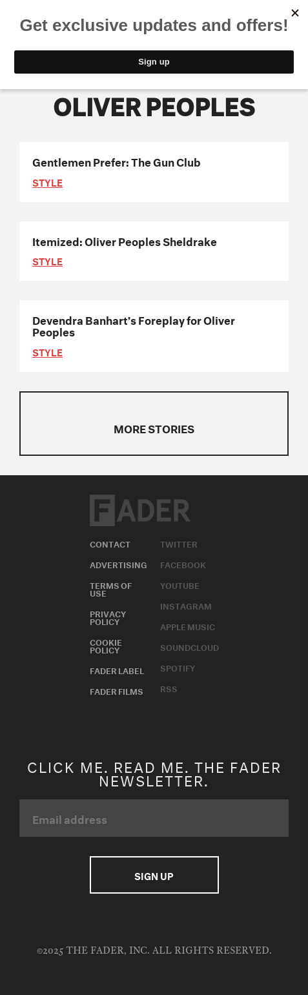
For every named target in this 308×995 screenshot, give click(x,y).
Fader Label (117, 669)
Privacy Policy (108, 616)
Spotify (177, 667)
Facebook (183, 563)
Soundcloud (189, 646)
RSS (169, 687)
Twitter (179, 543)
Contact (110, 543)
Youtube (180, 584)
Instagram (186, 605)
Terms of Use (111, 588)
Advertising (118, 563)
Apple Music (187, 625)
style (47, 181)
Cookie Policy (106, 645)
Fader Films (116, 690)
